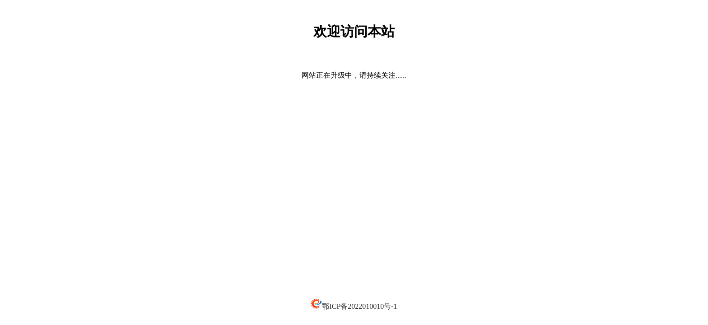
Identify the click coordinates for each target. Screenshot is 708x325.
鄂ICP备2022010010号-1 (359, 306)
